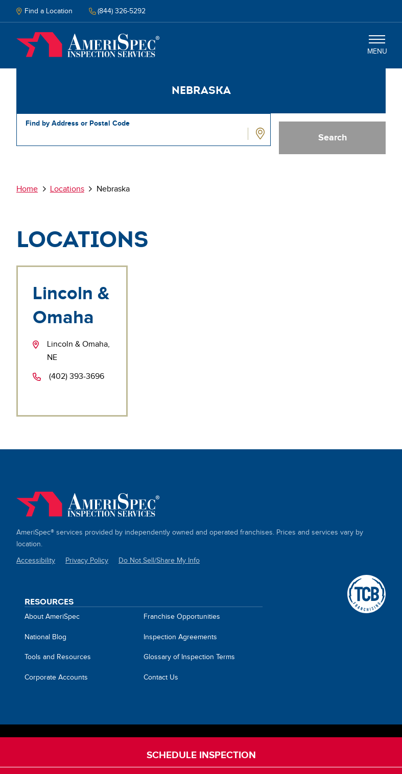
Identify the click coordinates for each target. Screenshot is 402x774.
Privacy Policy (86, 561)
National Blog (45, 637)
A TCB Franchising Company (366, 580)
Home (87, 44)
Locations (67, 189)
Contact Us (161, 677)
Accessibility (35, 561)
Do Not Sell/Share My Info (159, 561)
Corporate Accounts (56, 677)
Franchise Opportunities (182, 617)
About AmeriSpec (52, 617)
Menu (377, 45)
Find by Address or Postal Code (78, 123)
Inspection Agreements (180, 637)
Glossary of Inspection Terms (189, 657)
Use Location (261, 134)
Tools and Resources (58, 657)
